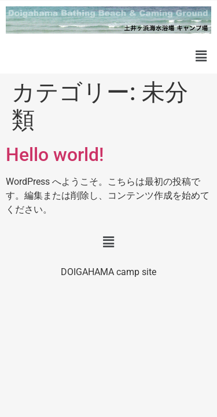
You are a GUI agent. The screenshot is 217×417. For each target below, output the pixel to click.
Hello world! (55, 155)
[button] (201, 56)
